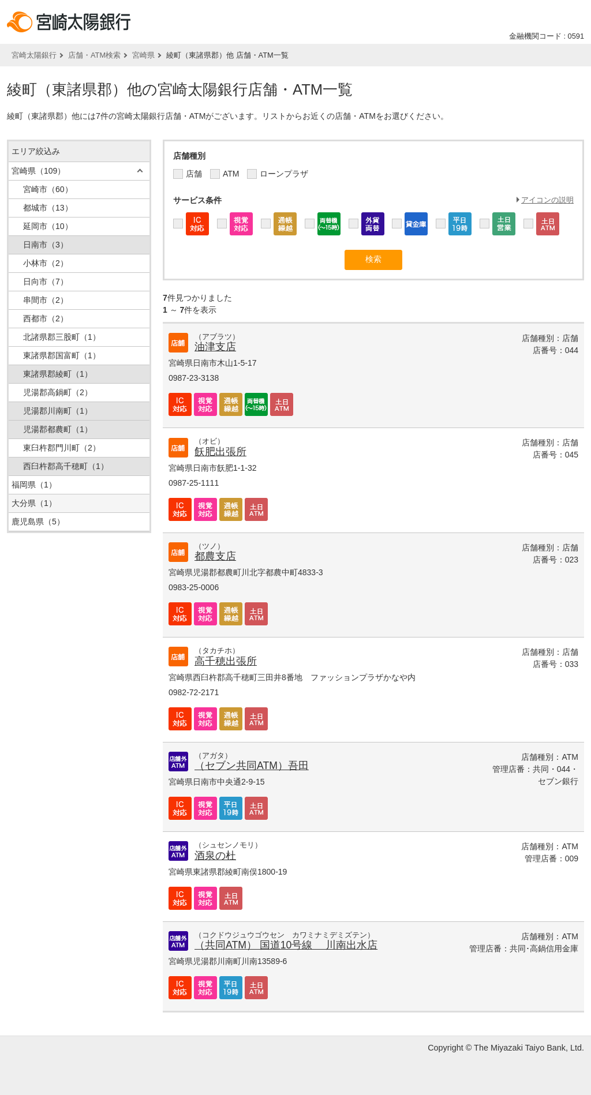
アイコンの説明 (547, 200)
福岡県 (34, 484)
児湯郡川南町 (57, 410)
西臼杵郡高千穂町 (66, 466)
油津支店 (215, 346)
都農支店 (215, 556)
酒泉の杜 (215, 855)
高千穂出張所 (225, 661)
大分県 (34, 503)
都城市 (48, 207)
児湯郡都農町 (57, 429)
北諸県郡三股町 (61, 337)
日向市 (45, 281)
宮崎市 (48, 189)
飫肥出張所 (220, 451)
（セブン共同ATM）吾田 (251, 765)
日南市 (45, 244)
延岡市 (48, 226)
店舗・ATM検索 (94, 55)
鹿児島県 (38, 521)
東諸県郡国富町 (61, 355)
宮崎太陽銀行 (34, 55)
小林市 (45, 263)
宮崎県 (143, 55)
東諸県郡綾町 (57, 373)
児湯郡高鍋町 (57, 392)
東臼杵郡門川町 (61, 447)
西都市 (45, 318)
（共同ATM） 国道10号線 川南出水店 (285, 945)
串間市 (45, 300)
